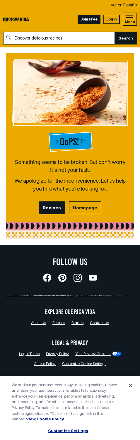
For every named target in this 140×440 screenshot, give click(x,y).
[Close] (130, 387)
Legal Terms (29, 353)
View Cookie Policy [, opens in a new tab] (45, 421)
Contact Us (99, 322)
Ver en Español (124, 4)
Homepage (85, 207)
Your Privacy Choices (98, 353)
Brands (77, 322)
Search (126, 38)
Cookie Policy (45, 363)
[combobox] (59, 38)
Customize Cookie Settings (84, 363)
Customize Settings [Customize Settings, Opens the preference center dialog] (68, 432)
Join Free (89, 19)
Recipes (52, 207)
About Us (38, 322)
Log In (111, 19)
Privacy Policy (57, 353)
